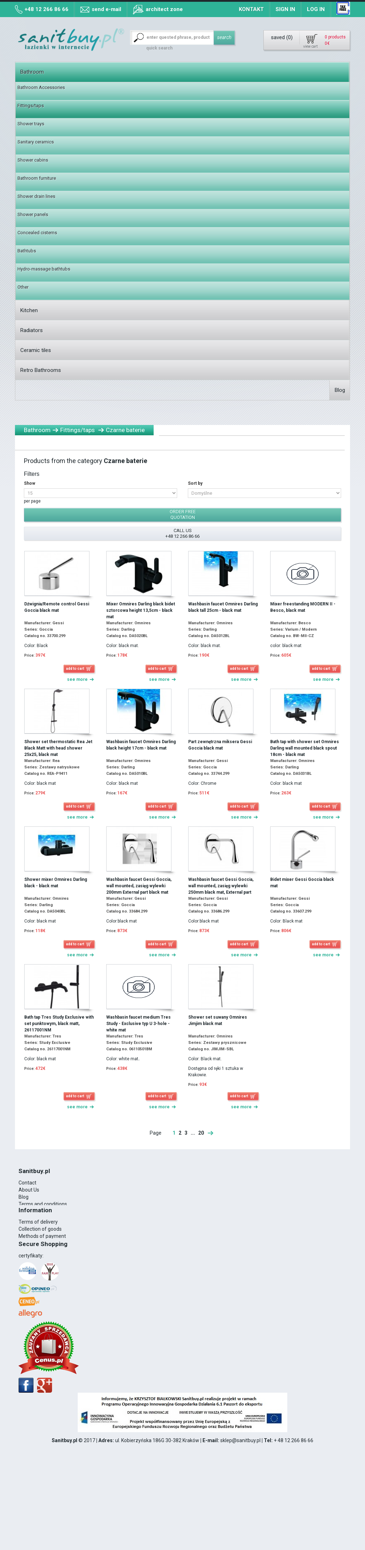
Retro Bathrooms (40, 370)
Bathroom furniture (36, 178)
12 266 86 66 (43, 1232)
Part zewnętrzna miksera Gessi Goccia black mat (220, 745)
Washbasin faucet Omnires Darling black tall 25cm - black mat (223, 607)
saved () (282, 37)
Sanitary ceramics (35, 142)
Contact (27, 1183)
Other (23, 287)
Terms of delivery (38, 1262)
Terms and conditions (43, 1204)
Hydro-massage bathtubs (43, 269)
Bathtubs (26, 250)
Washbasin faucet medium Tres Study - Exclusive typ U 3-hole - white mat (138, 1024)
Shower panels (32, 214)
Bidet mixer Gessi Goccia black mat (302, 882)
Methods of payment (42, 1277)
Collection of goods (40, 1269)
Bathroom (32, 72)
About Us (29, 1190)
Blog (340, 390)
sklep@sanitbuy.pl (240, 1512)
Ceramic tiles (35, 350)
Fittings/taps (30, 105)
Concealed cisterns (37, 232)
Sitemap (28, 1291)
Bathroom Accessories (41, 87)
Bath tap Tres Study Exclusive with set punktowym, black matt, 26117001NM (59, 1024)
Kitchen (29, 310)
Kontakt (251, 9)
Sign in (285, 9)
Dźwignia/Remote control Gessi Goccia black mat (56, 607)
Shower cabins (32, 160)
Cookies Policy (35, 1211)
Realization (31, 1225)
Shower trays (30, 123)
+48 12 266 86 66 (46, 9)
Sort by (195, 483)
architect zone (164, 9)
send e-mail (106, 9)
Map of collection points (45, 1284)
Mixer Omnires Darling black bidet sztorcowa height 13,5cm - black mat (140, 610)
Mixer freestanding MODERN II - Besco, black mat (302, 607)
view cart (310, 46)
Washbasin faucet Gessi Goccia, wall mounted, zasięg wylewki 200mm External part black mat (138, 886)
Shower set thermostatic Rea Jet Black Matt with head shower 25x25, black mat (58, 748)
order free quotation (183, 514)
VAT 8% (27, 1218)
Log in (316, 9)
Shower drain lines (36, 196)
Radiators (31, 330)
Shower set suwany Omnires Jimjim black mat (217, 1020)
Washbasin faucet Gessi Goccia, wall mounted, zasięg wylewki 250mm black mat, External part (220, 886)
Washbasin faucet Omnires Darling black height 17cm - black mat (141, 745)
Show (29, 483)
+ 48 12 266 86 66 (293, 1512)
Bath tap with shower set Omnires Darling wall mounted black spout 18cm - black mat (304, 748)
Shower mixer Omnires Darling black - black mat (55, 882)
